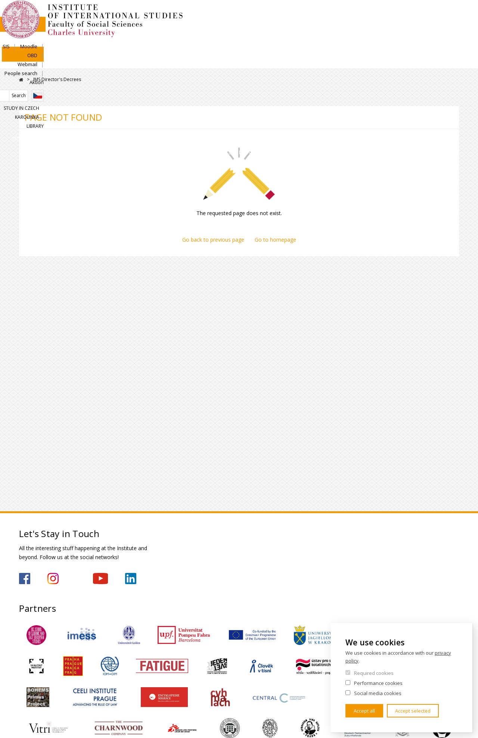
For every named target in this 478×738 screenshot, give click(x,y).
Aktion (452, 13)
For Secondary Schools (298, 61)
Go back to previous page (213, 239)
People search (417, 13)
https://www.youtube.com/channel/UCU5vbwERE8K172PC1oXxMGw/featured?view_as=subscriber (100, 578)
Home (21, 79)
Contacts (376, 61)
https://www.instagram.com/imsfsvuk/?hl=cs (53, 578)
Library (450, 40)
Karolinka (419, 40)
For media (433, 61)
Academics (163, 61)
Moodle (331, 13)
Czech (453, 27)
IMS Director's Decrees (57, 79)
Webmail (381, 13)
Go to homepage (275, 239)
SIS (309, 13)
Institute (43, 61)
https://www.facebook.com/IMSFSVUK (24, 578)
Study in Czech (379, 40)
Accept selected (413, 710)
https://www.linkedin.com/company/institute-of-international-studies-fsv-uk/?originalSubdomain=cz (130, 578)
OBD (356, 13)
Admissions (102, 61)
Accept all (364, 710)
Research (220, 61)
